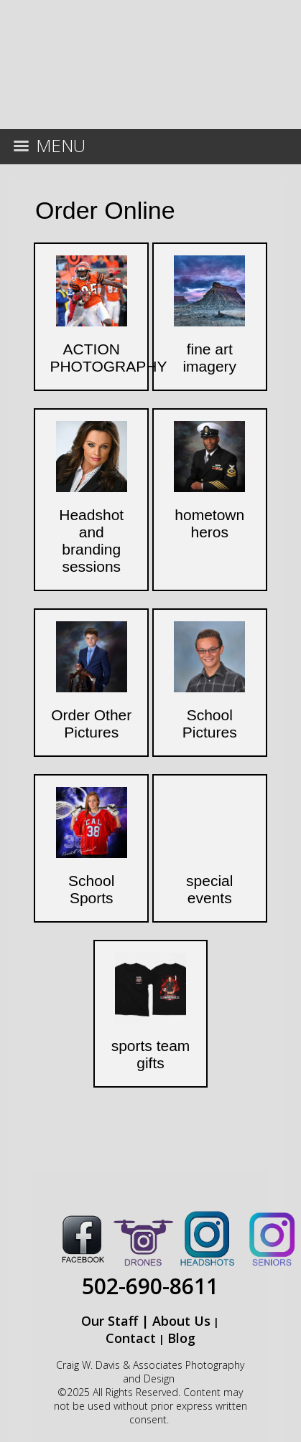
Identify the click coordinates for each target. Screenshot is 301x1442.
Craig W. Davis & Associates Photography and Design (150, 1371)
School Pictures (209, 723)
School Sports (91, 889)
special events (209, 889)
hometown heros (209, 523)
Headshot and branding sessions (91, 540)
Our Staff (109, 1320)
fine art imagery (209, 357)
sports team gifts (150, 1054)
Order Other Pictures (91, 723)
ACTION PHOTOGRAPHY (108, 357)
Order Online (105, 210)
